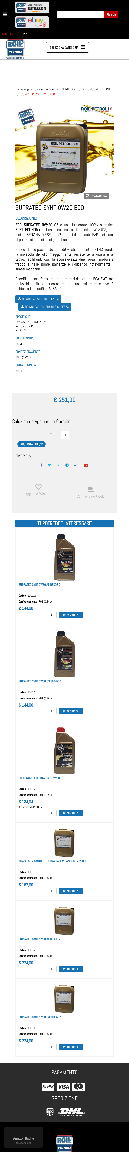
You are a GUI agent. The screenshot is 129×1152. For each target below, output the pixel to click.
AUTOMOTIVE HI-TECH (96, 89)
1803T (19, 344)
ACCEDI (6, 34)
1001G (31, 789)
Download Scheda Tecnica (38, 299)
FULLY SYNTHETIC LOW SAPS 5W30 (39, 778)
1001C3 (32, 692)
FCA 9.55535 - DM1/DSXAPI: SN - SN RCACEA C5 (30, 326)
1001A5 (32, 595)
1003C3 (32, 1028)
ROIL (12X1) (45, 601)
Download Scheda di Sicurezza (45, 307)
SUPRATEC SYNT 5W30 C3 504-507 (40, 681)
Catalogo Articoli (45, 89)
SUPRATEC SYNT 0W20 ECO (38, 94)
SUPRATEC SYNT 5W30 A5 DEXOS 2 (39, 585)
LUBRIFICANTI (69, 89)
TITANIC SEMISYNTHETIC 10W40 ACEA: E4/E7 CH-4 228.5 (52, 861)
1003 (30, 872)
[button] (111, 14)
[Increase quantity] (76, 434)
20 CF (19, 371)
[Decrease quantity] (50, 433)
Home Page (22, 89)
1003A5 (32, 950)
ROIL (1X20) (23, 357)
